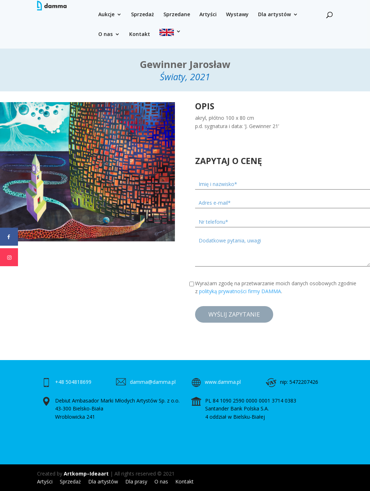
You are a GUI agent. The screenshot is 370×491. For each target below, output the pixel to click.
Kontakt (139, 34)
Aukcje (106, 15)
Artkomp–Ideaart (86, 473)
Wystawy (237, 15)
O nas (105, 34)
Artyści (208, 15)
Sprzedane (176, 15)
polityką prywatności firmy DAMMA (240, 291)
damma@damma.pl (153, 381)
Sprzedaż (142, 15)
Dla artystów (274, 15)
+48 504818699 (73, 381)
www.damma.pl (223, 381)
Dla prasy (136, 481)
